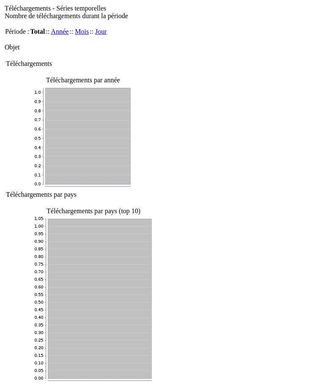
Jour (101, 31)
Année (60, 31)
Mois (82, 31)
